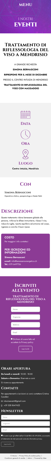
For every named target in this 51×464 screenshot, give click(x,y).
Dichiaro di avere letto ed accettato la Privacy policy (23, 341)
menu (25, 4)
